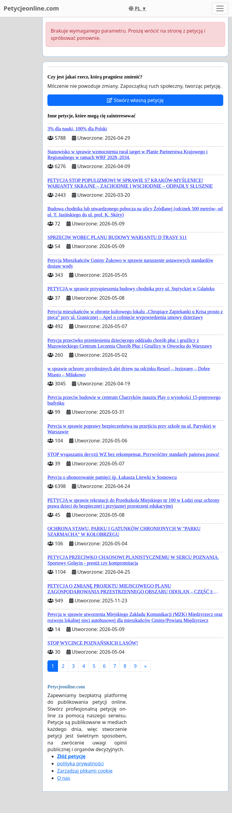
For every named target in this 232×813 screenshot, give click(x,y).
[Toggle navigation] (219, 8)
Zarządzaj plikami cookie (84, 770)
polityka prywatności (80, 763)
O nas (63, 778)
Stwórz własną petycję (135, 100)
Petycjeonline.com (31, 8)
